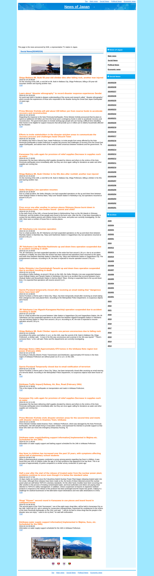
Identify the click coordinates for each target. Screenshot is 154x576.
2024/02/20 (112, 123)
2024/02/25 (112, 101)
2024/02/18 (112, 132)
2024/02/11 (112, 163)
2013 (110, 346)
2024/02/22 (112, 114)
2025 (110, 221)
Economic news (130, 1)
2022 (110, 306)
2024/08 (111, 266)
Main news (94, 1)
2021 (110, 310)
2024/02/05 (112, 190)
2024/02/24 (112, 105)
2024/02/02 (112, 203)
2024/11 (111, 252)
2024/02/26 (112, 96)
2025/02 (111, 234)
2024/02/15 (112, 145)
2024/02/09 (112, 172)
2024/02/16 (112, 141)
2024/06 (111, 274)
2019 (110, 319)
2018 (110, 324)
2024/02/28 (112, 87)
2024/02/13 (112, 154)
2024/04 (111, 283)
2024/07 (111, 270)
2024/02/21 (112, 118)
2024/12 (111, 248)
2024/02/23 (112, 109)
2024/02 (111, 292)
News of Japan (77, 7)
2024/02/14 (112, 150)
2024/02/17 (112, 136)
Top (86, 1)
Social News (104, 1)
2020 (110, 315)
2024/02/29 (112, 83)
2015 (110, 337)
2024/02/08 (112, 176)
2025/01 (111, 239)
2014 (110, 341)
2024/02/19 (112, 127)
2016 (110, 333)
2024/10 (111, 257)
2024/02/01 (112, 208)
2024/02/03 (112, 199)
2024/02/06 (112, 185)
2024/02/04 (112, 194)
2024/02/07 (112, 181)
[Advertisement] (77, 28)
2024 (110, 243)
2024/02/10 (112, 167)
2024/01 (111, 297)
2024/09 (111, 261)
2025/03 (111, 230)
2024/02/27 (112, 91)
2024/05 (111, 279)
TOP (21, 85)
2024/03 (111, 288)
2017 (110, 328)
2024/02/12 (112, 159)
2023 (110, 301)
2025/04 (111, 225)
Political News (116, 1)
